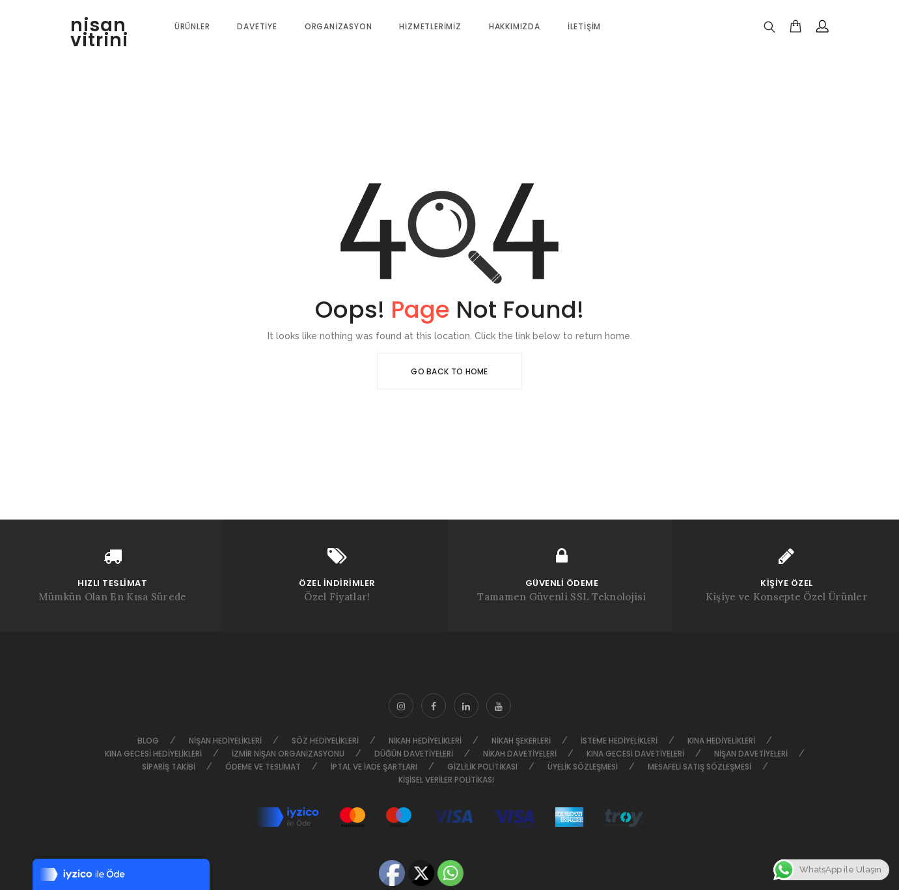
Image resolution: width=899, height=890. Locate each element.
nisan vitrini (99, 33)
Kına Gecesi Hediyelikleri (153, 753)
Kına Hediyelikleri (721, 740)
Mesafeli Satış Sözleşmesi (699, 766)
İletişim (584, 26)
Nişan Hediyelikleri (225, 740)
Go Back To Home (449, 371)
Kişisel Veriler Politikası (446, 779)
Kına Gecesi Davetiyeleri (635, 753)
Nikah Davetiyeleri (520, 753)
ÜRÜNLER (192, 26)
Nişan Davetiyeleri (751, 753)
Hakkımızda (514, 26)
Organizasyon (338, 26)
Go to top (856, 443)
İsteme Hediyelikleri (619, 740)
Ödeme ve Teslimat (263, 766)
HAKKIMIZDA (39, 444)
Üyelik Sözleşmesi (582, 766)
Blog (148, 740)
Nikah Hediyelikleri (425, 740)
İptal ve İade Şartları (374, 766)
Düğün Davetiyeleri (413, 753)
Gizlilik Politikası (482, 766)
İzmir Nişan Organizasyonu (288, 753)
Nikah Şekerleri (521, 740)
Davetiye (257, 26)
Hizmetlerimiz (430, 26)
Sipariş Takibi (168, 766)
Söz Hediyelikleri (325, 740)
